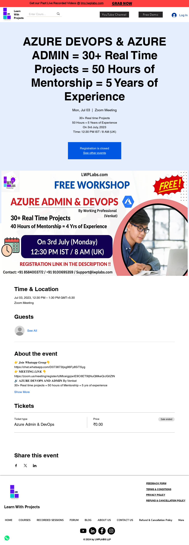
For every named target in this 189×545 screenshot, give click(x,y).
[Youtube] (83, 531)
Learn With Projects (19, 14)
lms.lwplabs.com (92, 3)
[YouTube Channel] (114, 15)
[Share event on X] (25, 465)
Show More (22, 392)
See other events (94, 153)
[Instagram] (111, 531)
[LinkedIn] (92, 531)
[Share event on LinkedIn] (35, 465)
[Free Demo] (151, 15)
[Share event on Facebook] (16, 465)
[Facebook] (102, 531)
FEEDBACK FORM (156, 483)
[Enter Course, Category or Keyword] (38, 14)
